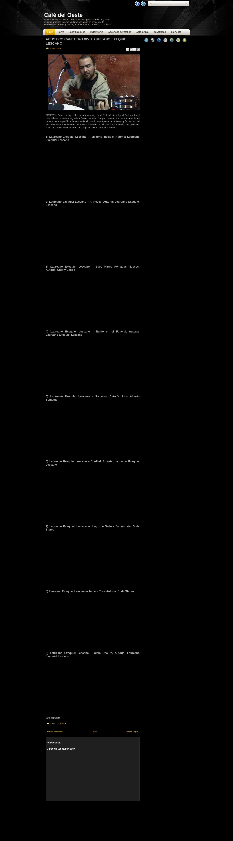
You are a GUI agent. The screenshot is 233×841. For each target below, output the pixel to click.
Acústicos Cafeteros (119, 32)
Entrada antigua (132, 732)
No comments (55, 48)
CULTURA (62, 723)
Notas (61, 32)
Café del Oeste (63, 15)
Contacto (176, 32)
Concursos (160, 32)
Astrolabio (142, 32)
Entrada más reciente (55, 732)
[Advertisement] (69, 820)
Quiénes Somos (77, 32)
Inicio (95, 732)
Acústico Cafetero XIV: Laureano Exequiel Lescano (87, 41)
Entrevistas (96, 32)
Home (50, 32)
